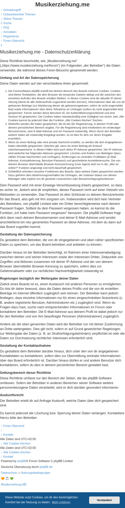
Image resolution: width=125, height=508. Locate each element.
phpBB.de (46, 466)
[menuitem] (18, 14)
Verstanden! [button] (104, 500)
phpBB (21, 461)
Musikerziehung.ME (14, 484)
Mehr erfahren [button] (61, 502)
